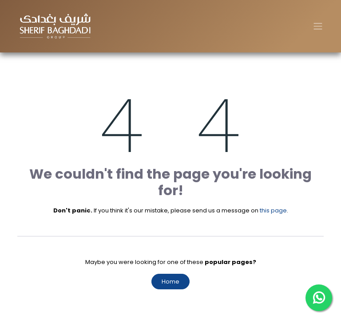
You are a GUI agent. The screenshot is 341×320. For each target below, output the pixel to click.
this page (273, 210)
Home (170, 281)
